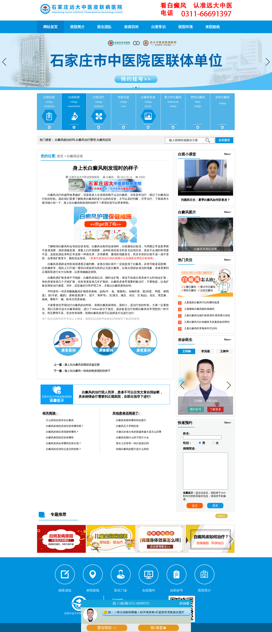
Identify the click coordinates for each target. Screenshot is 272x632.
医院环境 (185, 27)
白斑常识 (158, 27)
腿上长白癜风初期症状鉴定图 (82, 364)
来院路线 (212, 27)
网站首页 (50, 27)
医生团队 (104, 27)
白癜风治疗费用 (86, 139)
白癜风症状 (104, 139)
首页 (60, 156)
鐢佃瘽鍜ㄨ (107, 628)
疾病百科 (131, 27)
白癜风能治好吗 (65, 139)
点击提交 (224, 140)
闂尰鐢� (158, 628)
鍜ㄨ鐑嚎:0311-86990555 (131, 603)
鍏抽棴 (184, 603)
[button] (267, 62)
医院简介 (77, 27)
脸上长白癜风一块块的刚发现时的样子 (87, 370)
